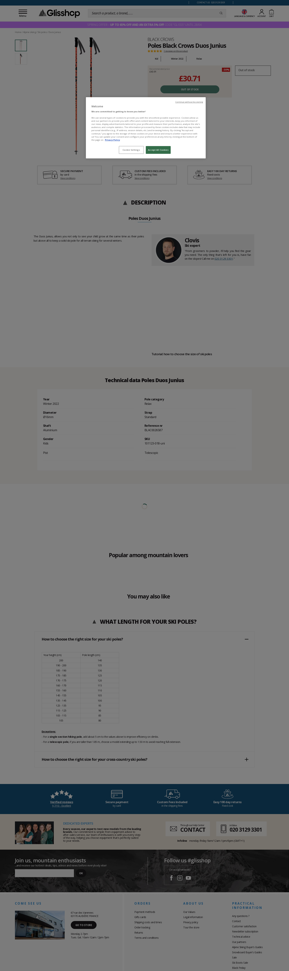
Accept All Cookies (158, 149)
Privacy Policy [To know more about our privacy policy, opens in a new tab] (112, 140)
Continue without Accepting (189, 102)
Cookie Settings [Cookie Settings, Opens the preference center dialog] (131, 149)
